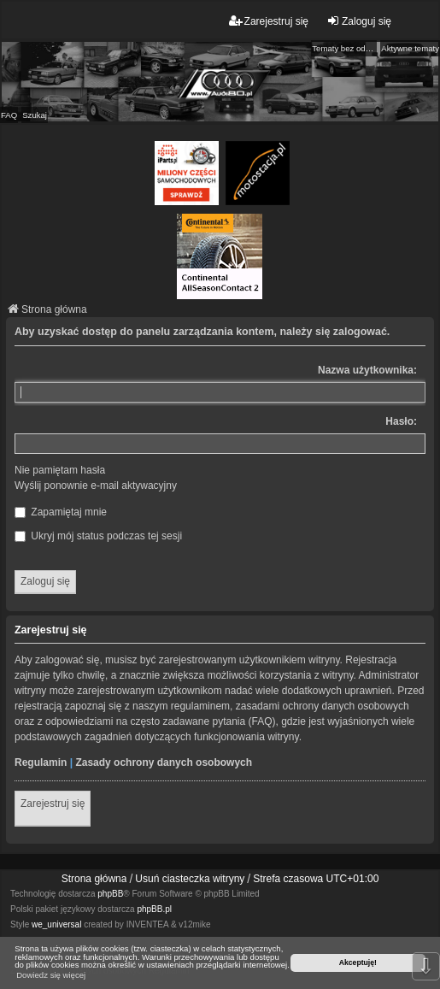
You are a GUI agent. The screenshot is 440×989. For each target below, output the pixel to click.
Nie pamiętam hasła (60, 470)
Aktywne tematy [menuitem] (410, 48)
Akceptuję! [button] (358, 962)
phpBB (110, 893)
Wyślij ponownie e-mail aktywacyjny (96, 486)
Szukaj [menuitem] (34, 115)
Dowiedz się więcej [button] (50, 975)
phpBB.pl (154, 909)
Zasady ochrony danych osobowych (163, 762)
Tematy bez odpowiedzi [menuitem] (344, 48)
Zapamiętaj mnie (61, 512)
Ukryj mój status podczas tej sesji (98, 536)
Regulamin (41, 762)
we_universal (56, 924)
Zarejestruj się (53, 803)
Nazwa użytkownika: (367, 370)
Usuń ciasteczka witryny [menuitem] (189, 879)
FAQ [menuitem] (9, 115)
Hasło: (401, 421)
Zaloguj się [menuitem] (358, 21)
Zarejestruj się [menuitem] (268, 21)
